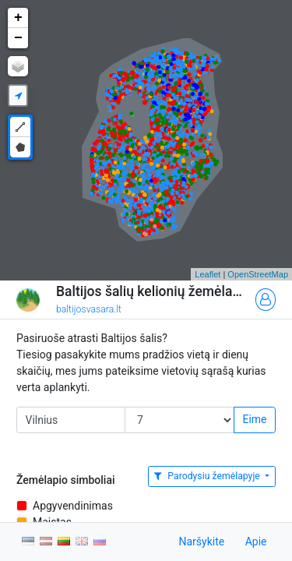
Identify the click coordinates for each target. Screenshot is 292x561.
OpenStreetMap (257, 274)
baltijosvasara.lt (88, 309)
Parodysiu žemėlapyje (208, 476)
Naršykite (201, 541)
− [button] (18, 38)
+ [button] (18, 18)
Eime (254, 419)
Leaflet (207, 274)
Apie (256, 541)
